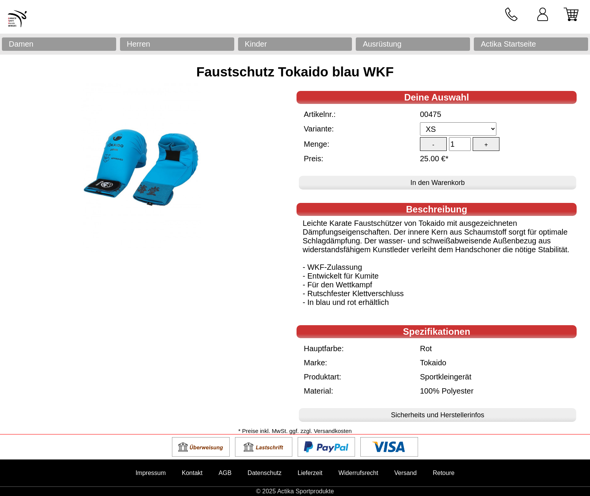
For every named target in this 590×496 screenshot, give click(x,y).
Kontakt (192, 473)
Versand (405, 473)
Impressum (151, 473)
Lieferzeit (310, 473)
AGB (225, 473)
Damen (21, 44)
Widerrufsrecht (358, 473)
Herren (138, 44)
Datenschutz (265, 473)
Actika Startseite (508, 44)
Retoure (443, 473)
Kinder (256, 44)
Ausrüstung (382, 44)
